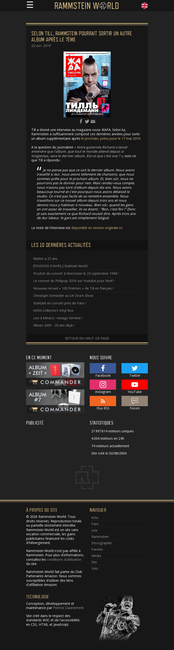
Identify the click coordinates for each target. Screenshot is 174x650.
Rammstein (100, 536)
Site (94, 562)
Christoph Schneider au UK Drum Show (63, 295)
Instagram (103, 387)
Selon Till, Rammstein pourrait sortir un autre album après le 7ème (81, 36)
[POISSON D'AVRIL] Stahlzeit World (60, 266)
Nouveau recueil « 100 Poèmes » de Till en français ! (73, 288)
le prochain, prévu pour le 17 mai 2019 (110, 138)
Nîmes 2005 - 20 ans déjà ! (53, 325)
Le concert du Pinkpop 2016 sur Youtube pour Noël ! (73, 280)
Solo (94, 568)
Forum (134, 403)
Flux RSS (103, 403)
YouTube (134, 387)
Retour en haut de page (87, 338)
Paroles (97, 549)
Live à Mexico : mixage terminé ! (57, 318)
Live (94, 530)
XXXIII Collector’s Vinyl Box (53, 310)
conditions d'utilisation (64, 559)
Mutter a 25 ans (45, 258)
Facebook (103, 370)
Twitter (134, 370)
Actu (94, 517)
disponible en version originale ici (96, 227)
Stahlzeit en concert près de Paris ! (59, 303)
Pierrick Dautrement (68, 607)
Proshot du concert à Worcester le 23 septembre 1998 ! (76, 273)
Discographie (101, 543)
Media (96, 555)
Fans (95, 524)
